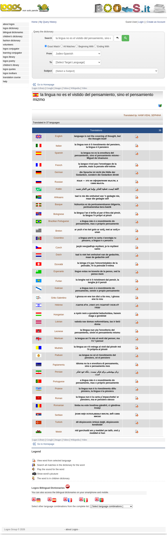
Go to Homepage (45, 84)
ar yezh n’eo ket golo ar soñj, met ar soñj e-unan (97, 230)
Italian (59, 146)
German (59, 172)
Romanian (59, 405)
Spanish (59, 153)
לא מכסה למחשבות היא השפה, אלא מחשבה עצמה (97, 306)
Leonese (58, 331)
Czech (58, 247)
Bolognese (58, 214)
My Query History (48, 22)
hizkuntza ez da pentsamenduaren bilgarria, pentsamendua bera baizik (97, 205)
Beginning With (85, 46)
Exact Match (52, 46)
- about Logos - (71, 529)
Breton (58, 231)
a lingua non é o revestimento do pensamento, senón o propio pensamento (97, 289)
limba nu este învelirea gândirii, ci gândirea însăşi (97, 406)
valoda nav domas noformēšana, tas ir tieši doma (97, 323)
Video (84, 88)
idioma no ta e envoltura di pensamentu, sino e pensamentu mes (97, 364)
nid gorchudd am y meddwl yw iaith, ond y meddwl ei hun (97, 431)
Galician (59, 288)
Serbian (59, 415)
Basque (59, 204)
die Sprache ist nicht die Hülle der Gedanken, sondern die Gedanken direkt (97, 173)
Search (48, 38)
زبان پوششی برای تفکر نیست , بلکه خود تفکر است (97, 373)
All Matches (68, 46)
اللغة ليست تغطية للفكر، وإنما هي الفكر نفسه (97, 189)
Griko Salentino (58, 298)
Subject (48, 71)
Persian (59, 372)
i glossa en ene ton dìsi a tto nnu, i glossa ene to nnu (97, 297)
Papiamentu (59, 365)
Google (50, 88)
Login (141, 22)
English (58, 136)
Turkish (58, 422)
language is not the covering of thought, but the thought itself (97, 137)
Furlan (58, 281)
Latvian (58, 321)
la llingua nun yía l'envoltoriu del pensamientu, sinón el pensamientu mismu (97, 331)
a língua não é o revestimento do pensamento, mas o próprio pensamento (97, 222)
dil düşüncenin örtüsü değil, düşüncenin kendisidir (97, 423)
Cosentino (59, 238)
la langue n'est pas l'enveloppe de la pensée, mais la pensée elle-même (97, 165)
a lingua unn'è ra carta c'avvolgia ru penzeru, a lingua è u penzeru (97, 239)
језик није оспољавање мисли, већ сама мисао (97, 415)
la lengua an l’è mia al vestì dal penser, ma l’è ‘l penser (97, 339)
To (50, 62)
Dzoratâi (59, 264)
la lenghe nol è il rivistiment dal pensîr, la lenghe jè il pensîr (97, 281)
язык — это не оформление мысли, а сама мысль (97, 182)
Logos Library (38, 88)
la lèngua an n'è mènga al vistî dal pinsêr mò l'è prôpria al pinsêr (97, 348)
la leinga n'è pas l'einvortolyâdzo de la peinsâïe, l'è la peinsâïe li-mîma (97, 264)
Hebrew (59, 305)
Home (34, 22)
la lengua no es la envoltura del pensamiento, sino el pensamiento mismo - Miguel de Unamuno (97, 155)
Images (58, 88)
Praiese (59, 388)
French (58, 165)
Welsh (59, 431)
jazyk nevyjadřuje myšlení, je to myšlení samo (97, 247)
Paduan (59, 355)
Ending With (101, 46)
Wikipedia (75, 88)
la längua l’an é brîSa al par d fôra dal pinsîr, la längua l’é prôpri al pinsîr (97, 214)
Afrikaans (58, 197)
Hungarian (59, 314)
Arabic (58, 189)
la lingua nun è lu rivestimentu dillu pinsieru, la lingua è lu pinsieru (97, 390)
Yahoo (66, 88)
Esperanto (59, 271)
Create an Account (156, 22)
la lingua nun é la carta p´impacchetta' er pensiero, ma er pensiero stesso (97, 398)
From (49, 53)
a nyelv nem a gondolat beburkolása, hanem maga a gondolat (97, 314)
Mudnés (59, 348)
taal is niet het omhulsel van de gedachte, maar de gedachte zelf (97, 256)
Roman (58, 398)
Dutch (59, 254)
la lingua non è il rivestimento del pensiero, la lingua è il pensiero (97, 145)
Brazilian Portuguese (58, 221)
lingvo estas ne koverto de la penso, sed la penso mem (97, 272)
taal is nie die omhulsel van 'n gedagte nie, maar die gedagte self (97, 197)
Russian (59, 182)
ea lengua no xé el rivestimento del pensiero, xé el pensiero (97, 356)
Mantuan (58, 338)
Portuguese (58, 381)
